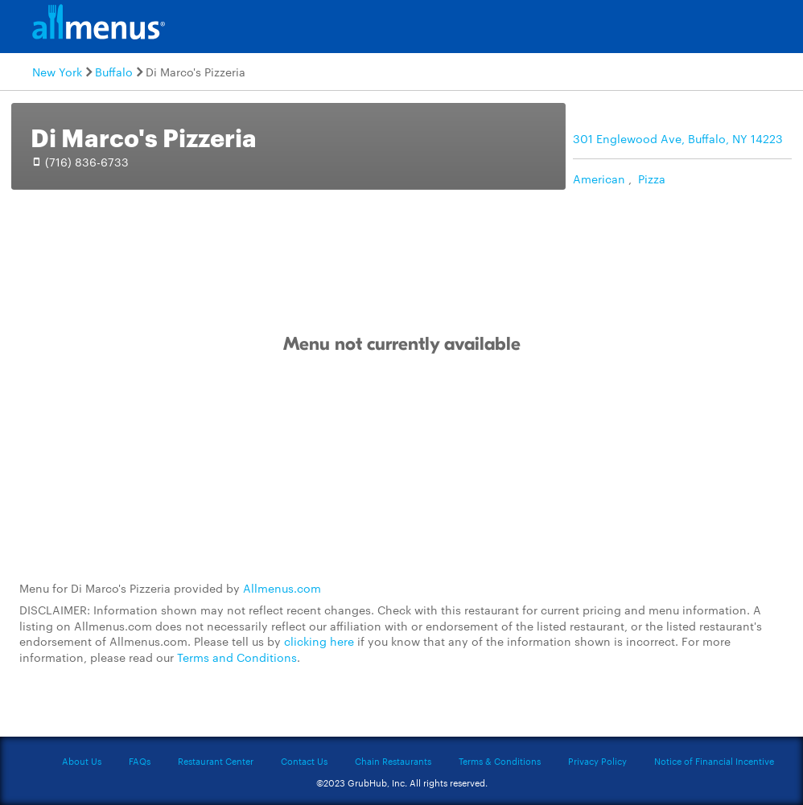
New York (57, 71)
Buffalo (114, 71)
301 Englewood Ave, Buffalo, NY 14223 (678, 138)
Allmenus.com (282, 588)
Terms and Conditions (237, 657)
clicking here (319, 641)
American (599, 178)
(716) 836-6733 (87, 162)
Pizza (651, 178)
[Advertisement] (401, 468)
